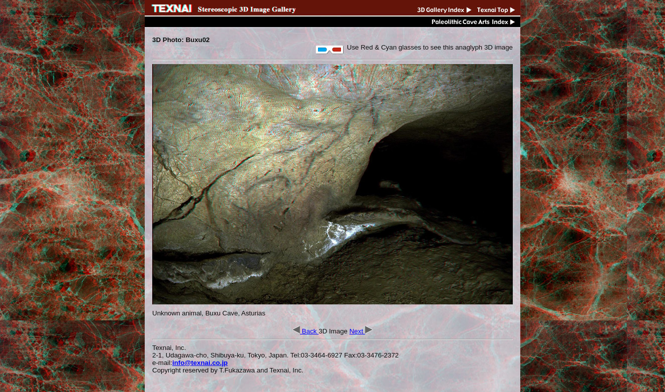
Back (305, 331)
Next (361, 331)
